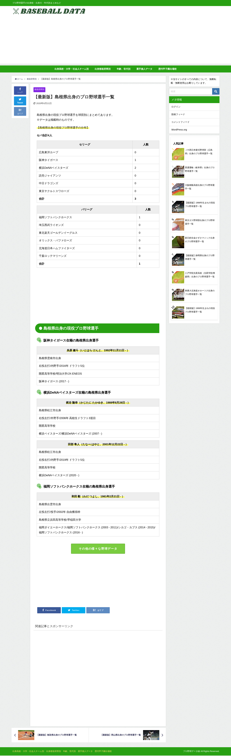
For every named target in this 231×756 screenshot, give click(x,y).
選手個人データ (144, 69)
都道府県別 (39, 89)
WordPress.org (179, 129)
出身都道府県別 (103, 69)
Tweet (20, 100)
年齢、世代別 (123, 69)
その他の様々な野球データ (98, 548)
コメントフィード (180, 122)
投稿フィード (178, 114)
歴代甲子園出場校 (167, 69)
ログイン (175, 107)
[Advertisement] (115, 41)
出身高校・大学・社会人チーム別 (71, 69)
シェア (20, 90)
